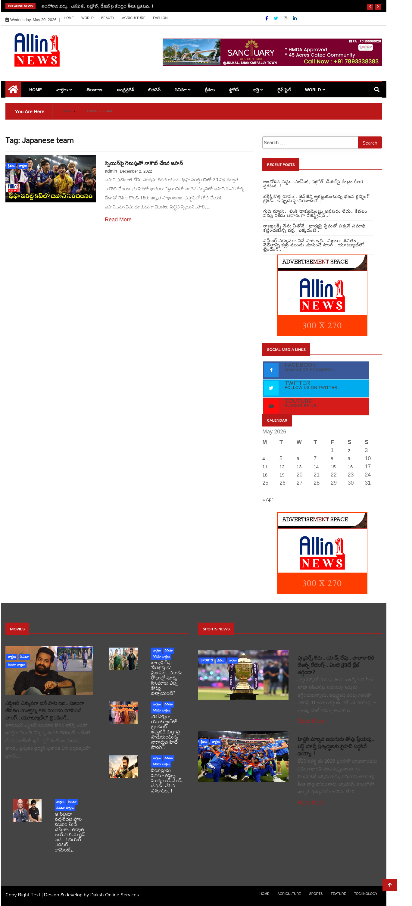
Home (69, 18)
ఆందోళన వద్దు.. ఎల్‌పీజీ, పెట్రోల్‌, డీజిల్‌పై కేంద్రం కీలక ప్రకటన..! (98, 6)
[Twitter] (276, 18)
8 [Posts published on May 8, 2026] (332, 458)
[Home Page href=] (13, 91)
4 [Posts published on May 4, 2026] (263, 458)
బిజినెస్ (154, 89)
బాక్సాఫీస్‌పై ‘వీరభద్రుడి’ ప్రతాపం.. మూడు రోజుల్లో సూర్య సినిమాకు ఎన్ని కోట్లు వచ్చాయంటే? (167, 677)
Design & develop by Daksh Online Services (91, 894)
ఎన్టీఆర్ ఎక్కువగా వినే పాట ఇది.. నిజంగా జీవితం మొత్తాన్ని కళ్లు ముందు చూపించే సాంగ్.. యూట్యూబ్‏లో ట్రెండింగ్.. (44, 710)
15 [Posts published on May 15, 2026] (333, 466)
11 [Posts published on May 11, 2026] (264, 466)
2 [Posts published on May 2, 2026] (349, 450)
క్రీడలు (210, 89)
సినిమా (180, 89)
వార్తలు (62, 89)
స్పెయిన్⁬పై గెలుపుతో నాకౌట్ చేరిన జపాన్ (144, 163)
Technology (365, 893)
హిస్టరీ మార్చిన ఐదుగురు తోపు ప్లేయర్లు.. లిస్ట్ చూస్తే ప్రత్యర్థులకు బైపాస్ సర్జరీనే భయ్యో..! (336, 746)
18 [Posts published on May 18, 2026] (264, 474)
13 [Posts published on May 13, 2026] (299, 466)
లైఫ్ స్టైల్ (284, 89)
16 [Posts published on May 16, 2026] (350, 466)
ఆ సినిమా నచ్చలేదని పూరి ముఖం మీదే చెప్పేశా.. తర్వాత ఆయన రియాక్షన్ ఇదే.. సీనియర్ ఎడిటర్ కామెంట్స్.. (70, 831)
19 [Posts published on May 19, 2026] (282, 474)
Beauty (107, 18)
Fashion (160, 18)
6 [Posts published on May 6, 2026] (298, 458)
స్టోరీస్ (234, 89)
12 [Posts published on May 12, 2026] (282, 466)
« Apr (267, 499)
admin (111, 170)
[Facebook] (267, 18)
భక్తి (256, 89)
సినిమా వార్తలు (16, 665)
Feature (338, 893)
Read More (118, 220)
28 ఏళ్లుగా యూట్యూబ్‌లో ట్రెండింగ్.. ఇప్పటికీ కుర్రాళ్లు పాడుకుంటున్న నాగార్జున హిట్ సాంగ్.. (165, 731)
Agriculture (133, 18)
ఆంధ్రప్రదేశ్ (125, 89)
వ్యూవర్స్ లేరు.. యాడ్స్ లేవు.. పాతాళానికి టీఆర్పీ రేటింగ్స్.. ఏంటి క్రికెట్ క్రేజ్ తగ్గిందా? (336, 664)
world (87, 18)
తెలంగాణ (94, 89)
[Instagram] (286, 18)
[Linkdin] (295, 18)
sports (207, 660)
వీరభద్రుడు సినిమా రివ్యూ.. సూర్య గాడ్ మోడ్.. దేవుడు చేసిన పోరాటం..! (168, 780)
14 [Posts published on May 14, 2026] (316, 466)
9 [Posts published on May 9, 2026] (349, 458)
